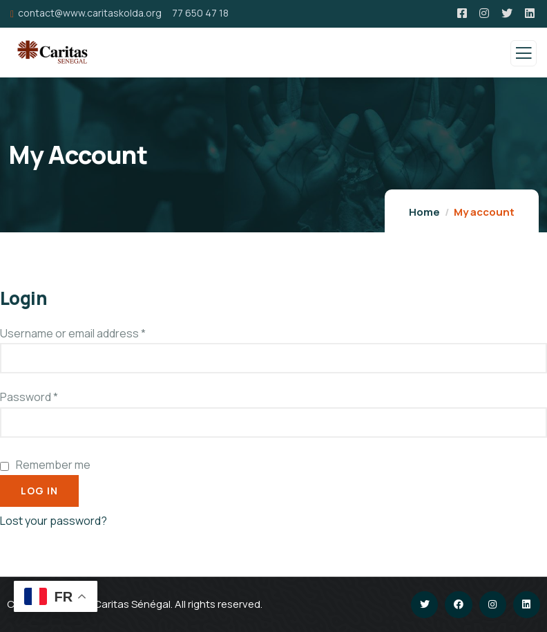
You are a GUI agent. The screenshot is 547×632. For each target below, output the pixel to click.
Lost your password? (53, 520)
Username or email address (73, 333)
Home (424, 212)
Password (29, 397)
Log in (39, 490)
